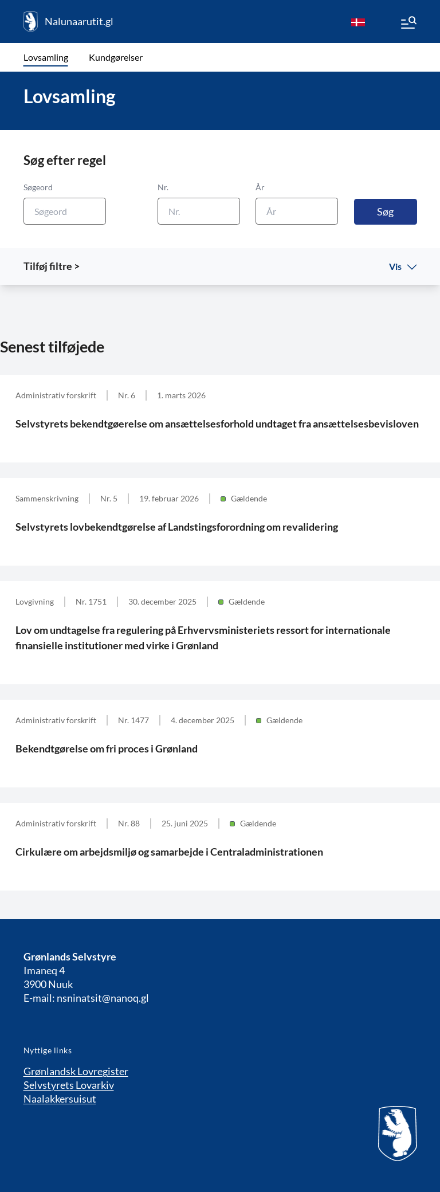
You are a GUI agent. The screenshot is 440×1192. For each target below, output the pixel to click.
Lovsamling (45, 57)
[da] (358, 21)
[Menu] (408, 24)
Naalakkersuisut (59, 1098)
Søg (385, 211)
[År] (297, 211)
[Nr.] (199, 211)
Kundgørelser (116, 57)
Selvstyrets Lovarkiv (68, 1085)
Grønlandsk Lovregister (75, 1071)
